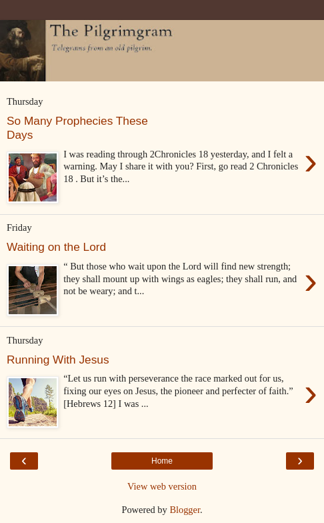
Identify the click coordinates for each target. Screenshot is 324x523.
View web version (162, 486)
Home (162, 461)
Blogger (184, 509)
